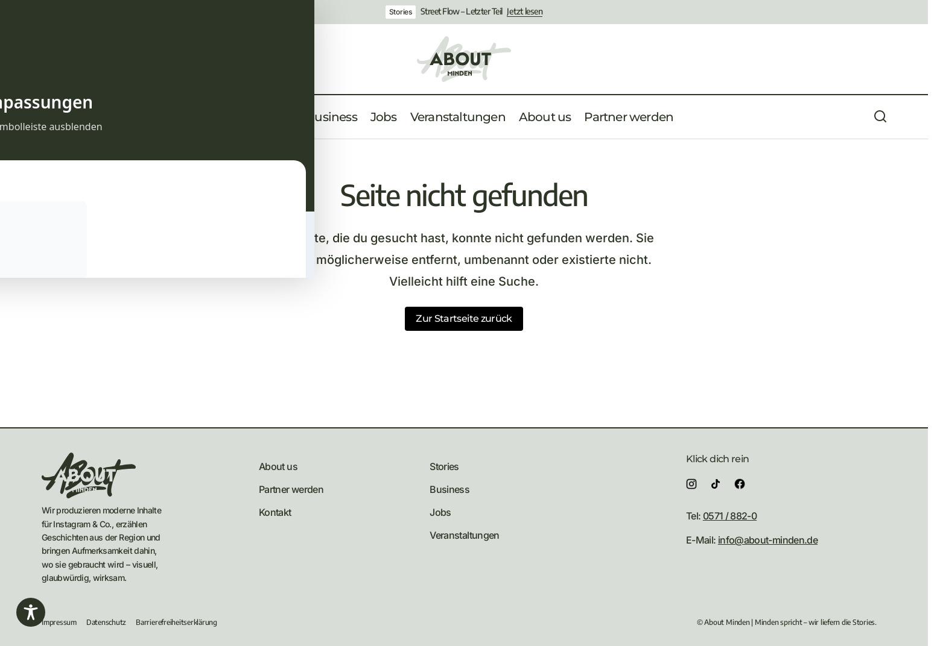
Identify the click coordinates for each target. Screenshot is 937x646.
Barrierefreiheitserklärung (176, 622)
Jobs (440, 512)
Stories (400, 11)
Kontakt (275, 512)
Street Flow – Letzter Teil (461, 11)
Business (449, 489)
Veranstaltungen (464, 535)
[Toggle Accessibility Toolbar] (30, 612)
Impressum (59, 622)
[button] (47, 117)
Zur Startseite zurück (464, 318)
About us (278, 466)
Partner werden (291, 489)
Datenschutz (106, 622)
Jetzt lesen (524, 11)
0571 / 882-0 (730, 516)
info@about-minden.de (768, 540)
